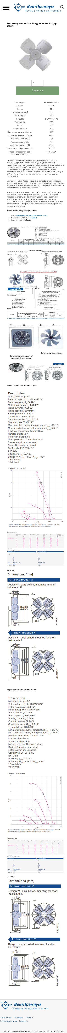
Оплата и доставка (8, 1021)
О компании (5, 1017)
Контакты (23, 1021)
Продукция (19, 1017)
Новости (30, 1017)
